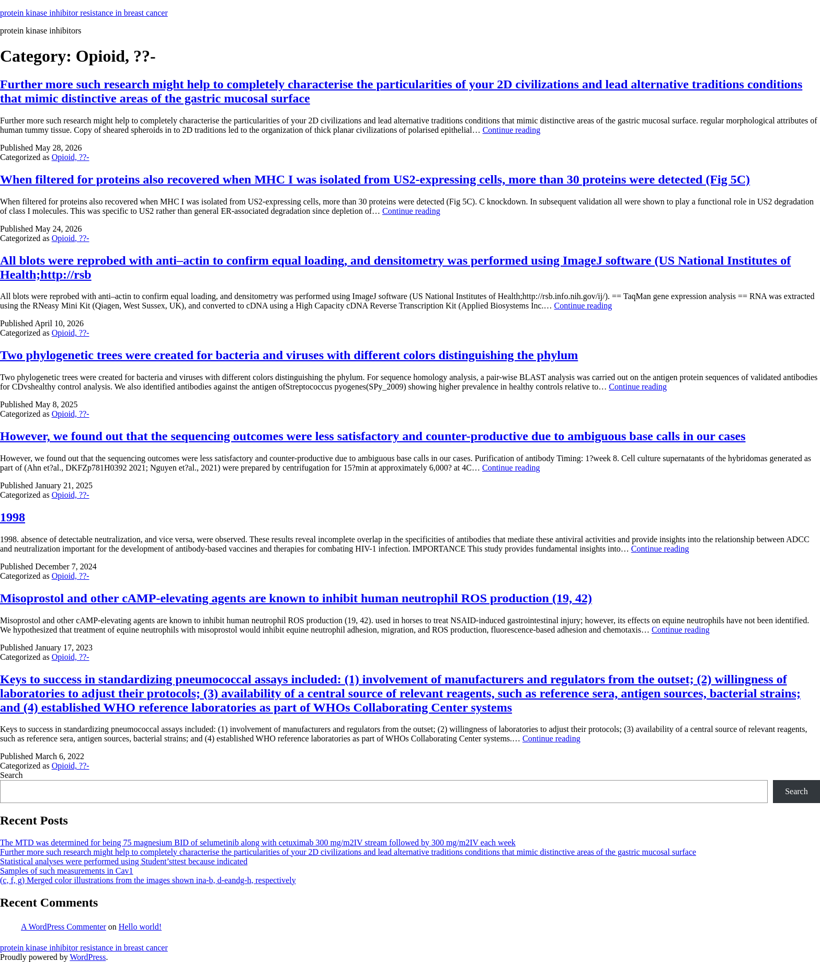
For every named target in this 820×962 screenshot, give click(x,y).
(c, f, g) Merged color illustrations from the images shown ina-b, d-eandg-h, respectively (148, 880)
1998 (12, 517)
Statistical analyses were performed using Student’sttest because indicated (123, 861)
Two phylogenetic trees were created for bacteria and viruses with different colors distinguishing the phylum (289, 355)
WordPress (88, 957)
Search (11, 775)
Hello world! (140, 926)
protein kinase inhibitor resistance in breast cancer (84, 12)
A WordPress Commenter (63, 926)
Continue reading (512, 129)
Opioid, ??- (70, 157)
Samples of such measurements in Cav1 (66, 870)
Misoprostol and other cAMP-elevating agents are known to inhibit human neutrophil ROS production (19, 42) (296, 598)
